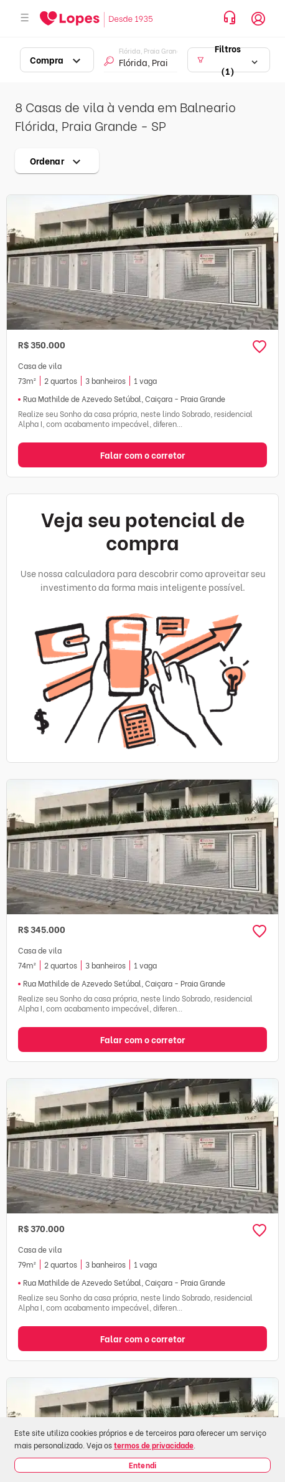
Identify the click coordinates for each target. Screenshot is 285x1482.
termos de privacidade (154, 1445)
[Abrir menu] (25, 18)
